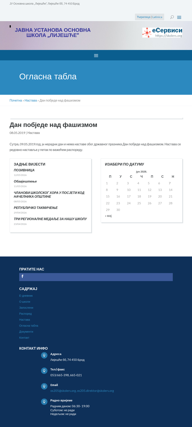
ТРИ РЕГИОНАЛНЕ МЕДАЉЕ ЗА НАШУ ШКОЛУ (50, 219)
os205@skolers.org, (63, 390)
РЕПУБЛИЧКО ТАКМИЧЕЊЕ (36, 208)
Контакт (24, 337)
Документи (26, 331)
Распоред (25, 313)
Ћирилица (143, 17)
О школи (24, 301)
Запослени (26, 307)
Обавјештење (25, 181)
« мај (108, 215)
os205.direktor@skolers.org (95, 390)
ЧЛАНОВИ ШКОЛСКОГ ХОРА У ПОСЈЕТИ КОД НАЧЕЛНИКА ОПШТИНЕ (49, 194)
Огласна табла (28, 325)
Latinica (157, 17)
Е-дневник (26, 295)
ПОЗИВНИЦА (24, 170)
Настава (33, 133)
